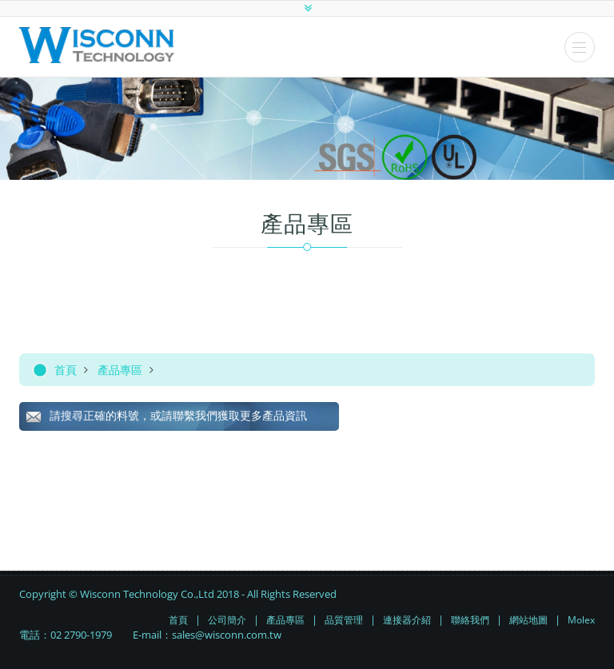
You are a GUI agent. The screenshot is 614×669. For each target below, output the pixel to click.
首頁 (65, 369)
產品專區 (120, 369)
